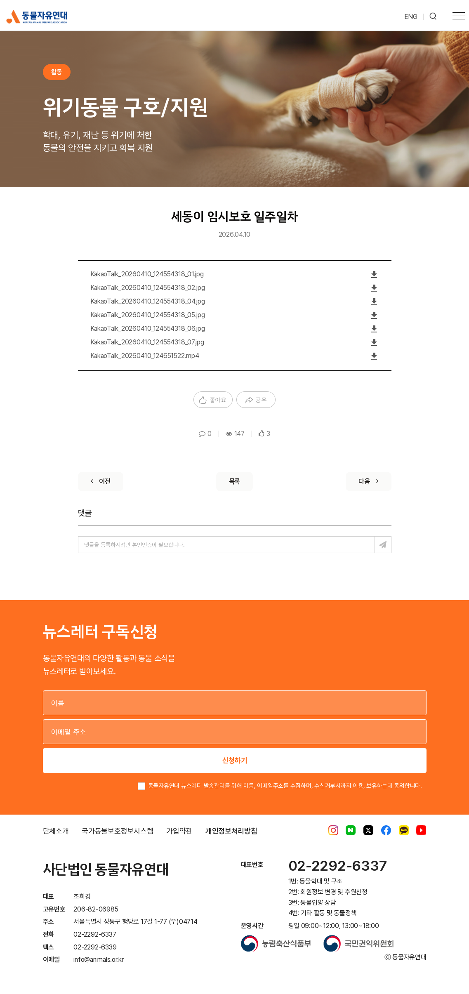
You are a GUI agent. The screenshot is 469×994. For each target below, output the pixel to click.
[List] (234, 482)
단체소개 (56, 831)
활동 (56, 71)
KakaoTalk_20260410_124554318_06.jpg (147, 328)
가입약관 (179, 831)
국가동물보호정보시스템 (117, 831)
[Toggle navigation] (458, 17)
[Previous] (100, 482)
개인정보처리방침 (231, 831)
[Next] (368, 482)
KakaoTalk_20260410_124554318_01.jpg (147, 274)
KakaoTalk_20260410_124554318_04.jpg (147, 301)
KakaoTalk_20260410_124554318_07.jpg (147, 342)
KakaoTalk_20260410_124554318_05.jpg (147, 315)
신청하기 (234, 760)
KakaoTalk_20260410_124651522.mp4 (144, 356)
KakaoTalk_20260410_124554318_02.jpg (147, 288)
